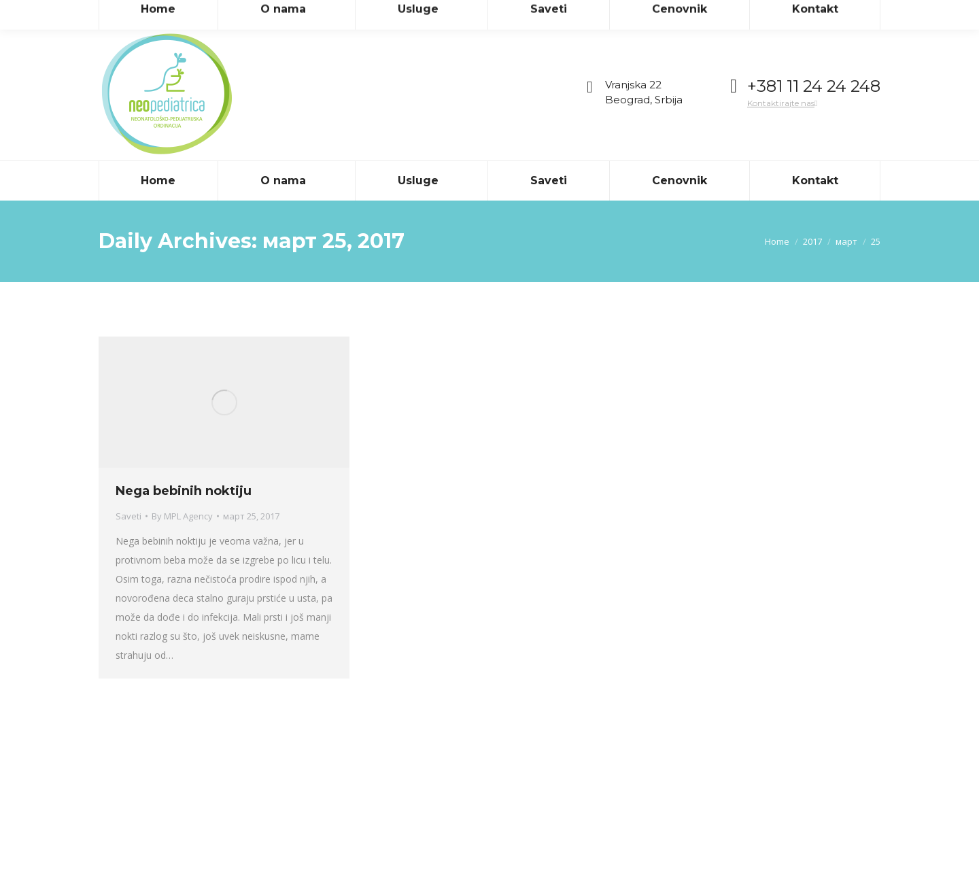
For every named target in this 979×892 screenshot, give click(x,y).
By (182, 516)
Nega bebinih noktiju (184, 490)
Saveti (128, 516)
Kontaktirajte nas (782, 103)
